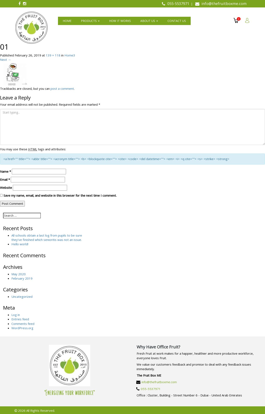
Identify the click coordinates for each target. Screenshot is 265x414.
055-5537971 (151, 389)
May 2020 (18, 274)
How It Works (120, 21)
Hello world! (19, 244)
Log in (15, 315)
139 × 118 (53, 55)
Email (5, 179)
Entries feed (20, 319)
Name (5, 171)
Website (6, 187)
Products (90, 21)
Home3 (69, 55)
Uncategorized (22, 296)
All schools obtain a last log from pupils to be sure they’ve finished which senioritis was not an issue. (46, 237)
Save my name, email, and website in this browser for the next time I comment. (60, 195)
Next (5, 59)
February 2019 (22, 278)
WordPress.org (22, 328)
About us (149, 21)
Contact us (176, 21)
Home (67, 21)
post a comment (62, 88)
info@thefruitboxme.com (159, 382)
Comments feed (22, 324)
